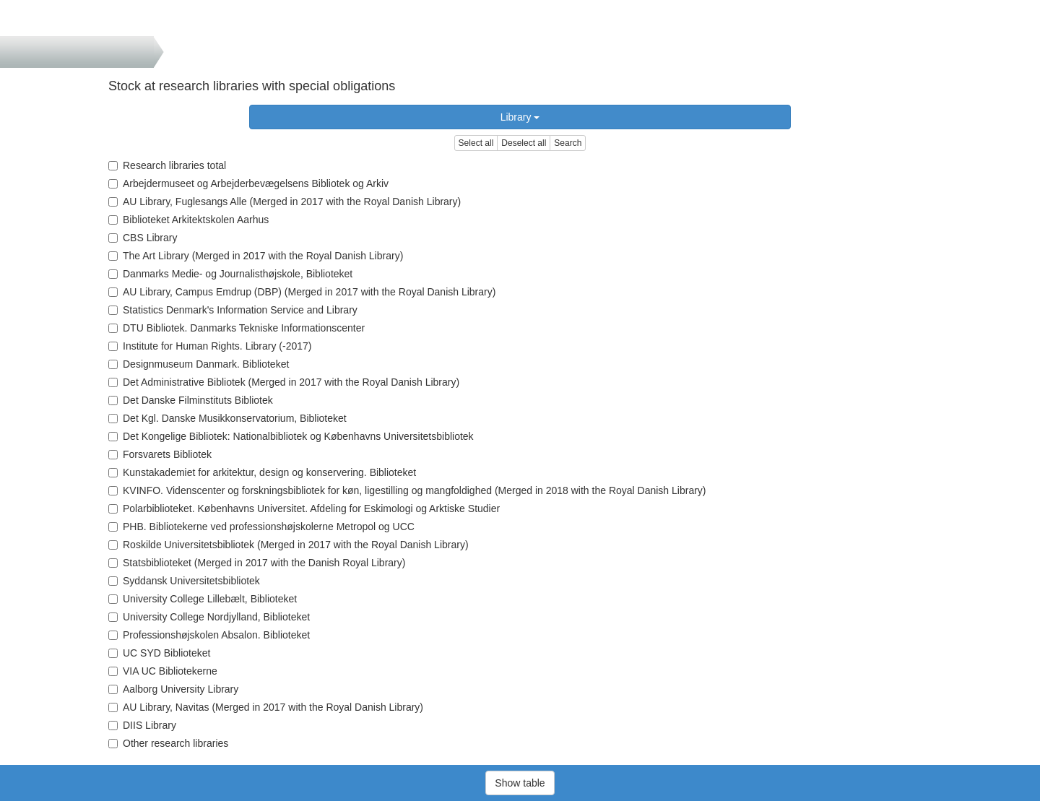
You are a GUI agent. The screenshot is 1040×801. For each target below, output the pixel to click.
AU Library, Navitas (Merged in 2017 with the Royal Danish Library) (265, 707)
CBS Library (142, 237)
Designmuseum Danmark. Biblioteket (198, 364)
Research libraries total (167, 165)
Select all (476, 143)
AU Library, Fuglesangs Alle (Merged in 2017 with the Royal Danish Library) (284, 201)
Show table (520, 783)
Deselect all (523, 143)
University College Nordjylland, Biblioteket (209, 617)
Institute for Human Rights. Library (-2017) (209, 346)
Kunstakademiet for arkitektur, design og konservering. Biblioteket (262, 472)
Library (520, 117)
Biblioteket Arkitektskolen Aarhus (188, 219)
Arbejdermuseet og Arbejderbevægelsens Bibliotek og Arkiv (248, 183)
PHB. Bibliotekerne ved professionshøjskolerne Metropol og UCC (261, 526)
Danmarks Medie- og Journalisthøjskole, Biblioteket (230, 274)
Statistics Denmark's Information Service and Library (233, 310)
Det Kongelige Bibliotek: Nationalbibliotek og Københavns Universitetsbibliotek (291, 436)
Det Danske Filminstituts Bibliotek (190, 400)
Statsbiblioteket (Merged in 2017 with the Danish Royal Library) (256, 562)
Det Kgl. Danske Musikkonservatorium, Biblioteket (227, 418)
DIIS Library (142, 725)
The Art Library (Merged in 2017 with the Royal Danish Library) (255, 255)
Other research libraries (168, 743)
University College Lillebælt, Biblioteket (202, 599)
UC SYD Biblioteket (159, 653)
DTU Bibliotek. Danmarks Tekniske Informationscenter (236, 328)
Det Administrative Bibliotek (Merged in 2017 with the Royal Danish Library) (283, 382)
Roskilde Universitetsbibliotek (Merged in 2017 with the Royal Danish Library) (288, 544)
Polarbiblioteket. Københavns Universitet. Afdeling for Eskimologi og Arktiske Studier (304, 508)
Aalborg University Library (173, 689)
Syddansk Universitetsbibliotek (184, 580)
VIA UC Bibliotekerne (162, 671)
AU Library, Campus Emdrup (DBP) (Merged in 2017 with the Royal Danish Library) (301, 292)
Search (567, 143)
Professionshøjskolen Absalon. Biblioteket (209, 635)
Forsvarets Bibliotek (160, 454)
